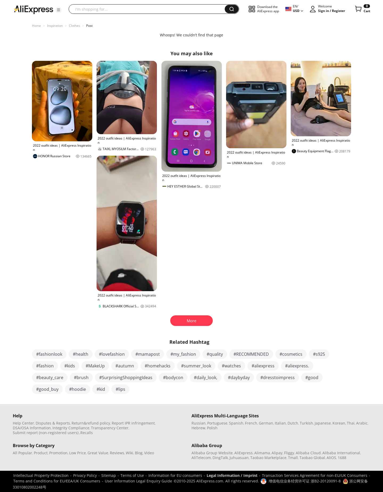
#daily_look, (205, 377)
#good (311, 377)
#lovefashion (112, 354)
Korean (338, 423)
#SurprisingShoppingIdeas (125, 377)
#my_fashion (183, 354)
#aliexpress (263, 366)
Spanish (236, 423)
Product (41, 452)
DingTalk (220, 457)
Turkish (306, 423)
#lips (120, 389)
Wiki (129, 452)
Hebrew (198, 427)
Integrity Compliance (70, 427)
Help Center (23, 423)
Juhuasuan (239, 457)
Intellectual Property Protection (41, 475)
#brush (81, 377)
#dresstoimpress (277, 377)
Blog (139, 452)
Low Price (77, 452)
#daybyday (239, 377)
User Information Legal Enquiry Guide (138, 480)
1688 (342, 457)
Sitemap (108, 475)
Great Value (98, 452)
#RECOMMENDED (251, 354)
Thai (351, 423)
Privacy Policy (85, 475)
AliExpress (243, 452)
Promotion (58, 452)
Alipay (277, 452)
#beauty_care (49, 377)
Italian (280, 423)
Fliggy (289, 452)
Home (36, 25)
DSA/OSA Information (32, 427)
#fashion (45, 366)
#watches (231, 366)
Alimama (262, 452)
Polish (212, 427)
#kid (101, 389)
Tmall (293, 457)
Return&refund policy (91, 423)
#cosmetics (291, 354)
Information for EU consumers (175, 475)
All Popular (22, 452)
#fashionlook (49, 354)
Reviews (117, 452)
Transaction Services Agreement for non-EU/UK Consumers (314, 475)
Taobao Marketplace (268, 457)
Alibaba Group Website (212, 452)
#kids (69, 366)
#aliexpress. (297, 366)
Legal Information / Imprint (232, 475)
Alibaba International (341, 452)
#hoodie (77, 389)
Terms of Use (132, 475)
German (266, 423)
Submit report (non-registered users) (45, 432)
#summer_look (196, 366)
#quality (215, 354)
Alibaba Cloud (308, 452)
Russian (199, 423)
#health (80, 354)
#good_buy (47, 389)
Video (149, 452)
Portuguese (217, 423)
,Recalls (86, 432)
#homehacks (157, 366)
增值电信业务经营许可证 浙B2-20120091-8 (305, 480)
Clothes (74, 25)
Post (89, 25)
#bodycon (173, 377)
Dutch (293, 423)
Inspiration (55, 25)
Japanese (323, 423)
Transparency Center (109, 427)
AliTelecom (201, 457)
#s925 (319, 354)
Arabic (362, 423)
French (251, 423)
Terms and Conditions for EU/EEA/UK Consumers (56, 480)
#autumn (124, 366)
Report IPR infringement (133, 423)
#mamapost (147, 354)
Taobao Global (312, 457)
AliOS (331, 457)
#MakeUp (95, 366)
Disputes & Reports (53, 423)
